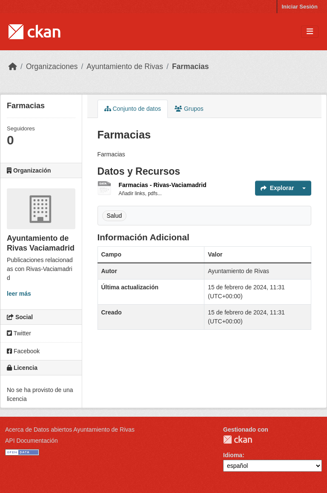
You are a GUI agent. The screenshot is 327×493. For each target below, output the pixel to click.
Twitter (19, 333)
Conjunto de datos (132, 108)
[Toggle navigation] (309, 32)
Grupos (189, 108)
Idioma (232, 455)
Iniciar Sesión (299, 6)
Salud (114, 215)
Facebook (23, 351)
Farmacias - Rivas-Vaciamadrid (163, 185)
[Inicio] (13, 66)
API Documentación (31, 440)
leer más (19, 293)
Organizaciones (52, 66)
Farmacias (190, 66)
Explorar (277, 188)
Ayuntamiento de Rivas (124, 66)
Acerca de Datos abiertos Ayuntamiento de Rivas (70, 429)
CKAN (237, 439)
